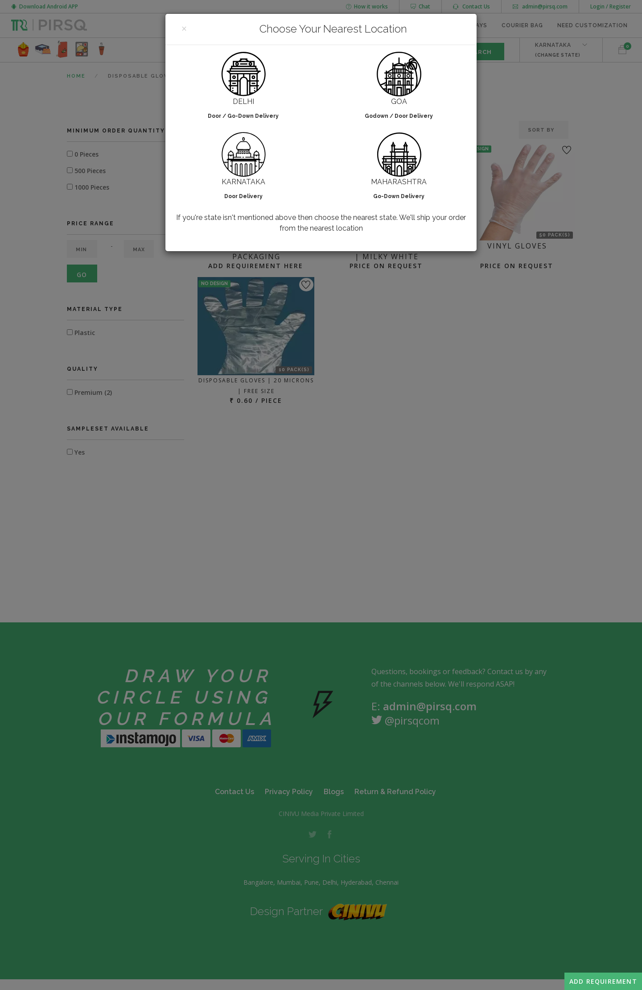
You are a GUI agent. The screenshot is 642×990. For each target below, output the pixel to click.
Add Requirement (603, 981)
